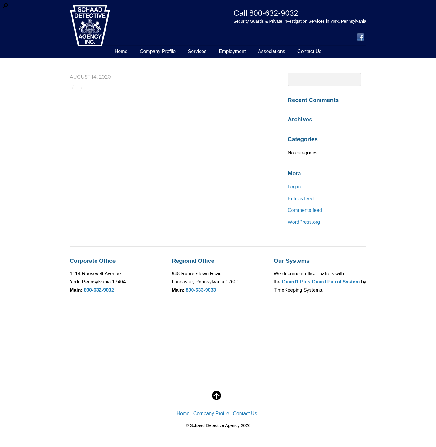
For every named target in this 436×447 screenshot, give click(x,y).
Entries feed (301, 198)
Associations (271, 51)
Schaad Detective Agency (215, 425)
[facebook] (360, 37)
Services (197, 51)
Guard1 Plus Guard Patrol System (321, 281)
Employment (232, 51)
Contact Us (309, 51)
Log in (294, 186)
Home (121, 51)
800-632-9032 (99, 290)
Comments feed (305, 210)
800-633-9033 (201, 290)
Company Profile (158, 51)
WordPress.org (304, 222)
